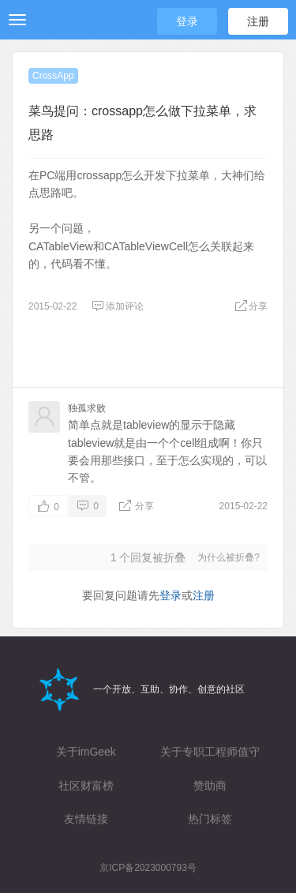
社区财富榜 (86, 785)
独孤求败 (87, 408)
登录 (187, 21)
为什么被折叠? (228, 557)
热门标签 (210, 818)
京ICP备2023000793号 (148, 867)
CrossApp (53, 75)
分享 (251, 306)
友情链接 (86, 818)
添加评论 (118, 306)
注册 (258, 21)
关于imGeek (86, 751)
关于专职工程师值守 (210, 751)
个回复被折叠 (148, 557)
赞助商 (210, 785)
